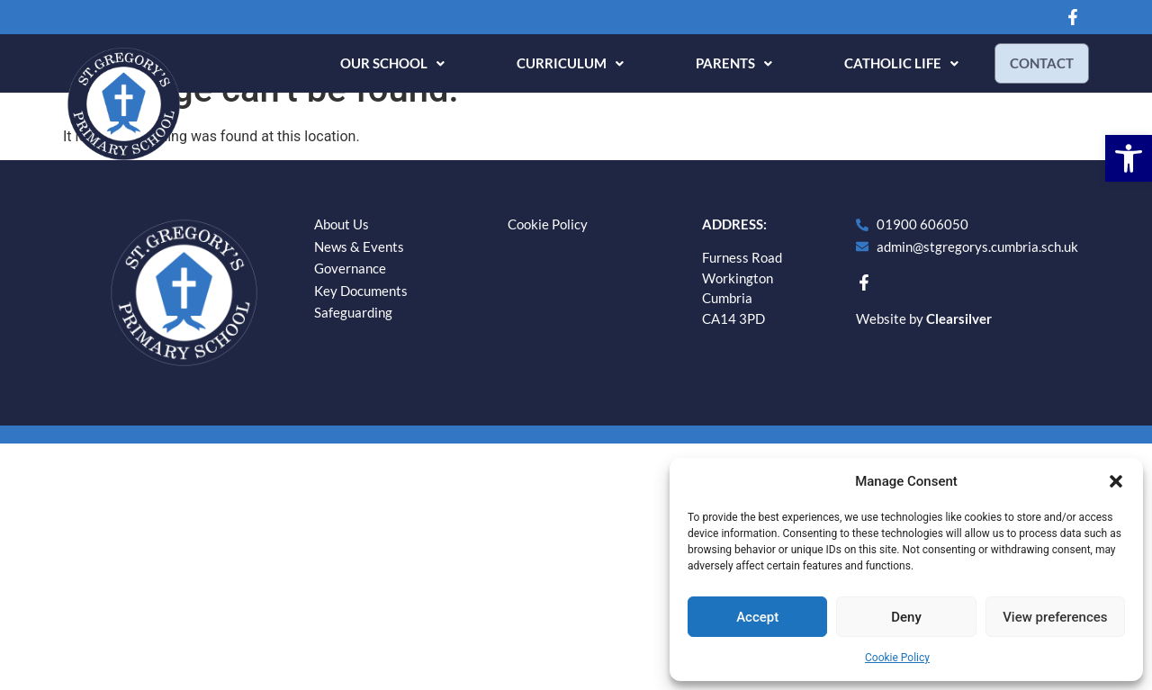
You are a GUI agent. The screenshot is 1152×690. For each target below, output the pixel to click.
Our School (385, 63)
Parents (726, 63)
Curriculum (562, 63)
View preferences (1055, 617)
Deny (906, 617)
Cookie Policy (897, 657)
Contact (1038, 63)
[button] (1128, 158)
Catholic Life (894, 63)
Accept (757, 617)
